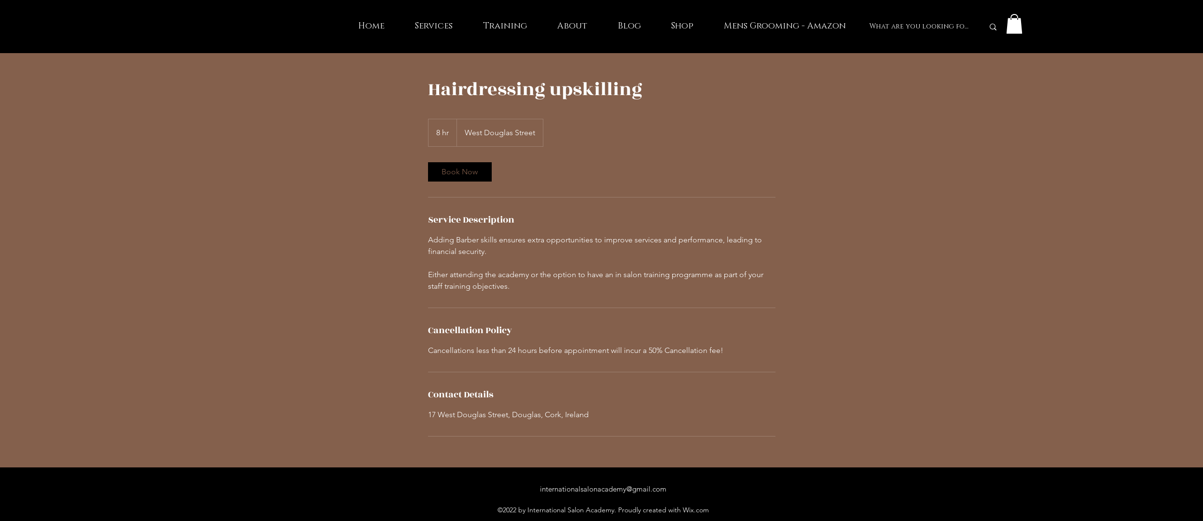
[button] (1014, 24)
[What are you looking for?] (919, 26)
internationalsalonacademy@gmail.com (603, 488)
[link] (460, 172)
